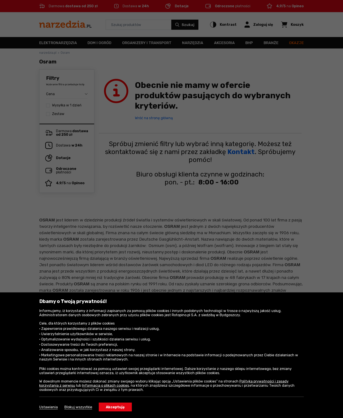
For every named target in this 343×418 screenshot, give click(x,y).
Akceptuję (115, 407)
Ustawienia (48, 407)
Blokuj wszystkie (78, 407)
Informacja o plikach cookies (105, 385)
